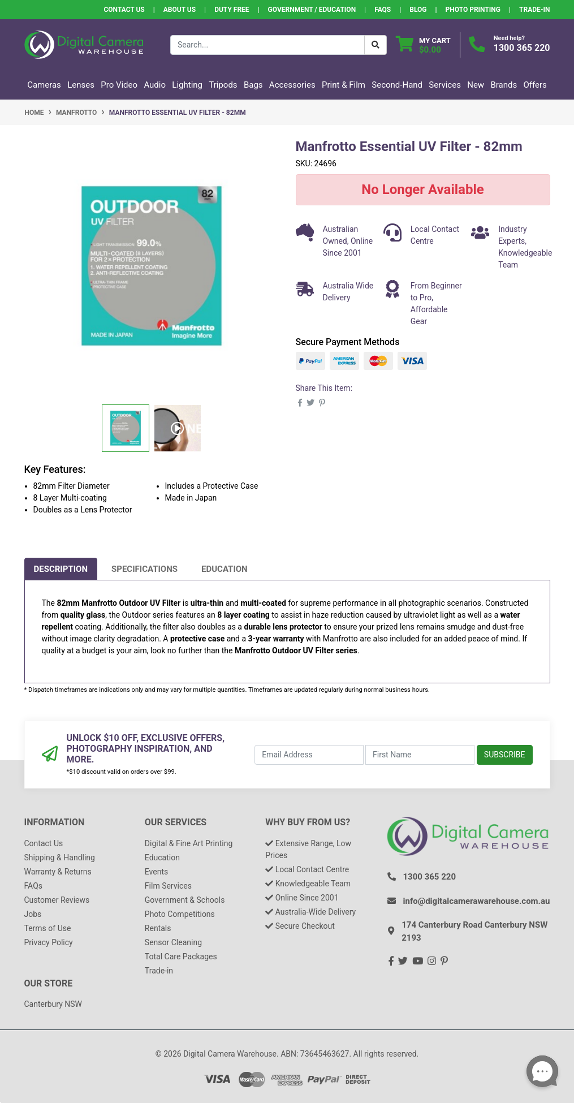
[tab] (61, 569)
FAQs (382, 10)
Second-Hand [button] (397, 85)
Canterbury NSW (53, 1004)
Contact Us (123, 10)
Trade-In (534, 10)
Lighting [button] (187, 85)
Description (61, 569)
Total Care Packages (181, 956)
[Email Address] (309, 755)
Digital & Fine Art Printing (188, 843)
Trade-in (159, 970)
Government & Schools (185, 899)
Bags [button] (253, 85)
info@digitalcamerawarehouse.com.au (476, 901)
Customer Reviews (57, 899)
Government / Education (312, 10)
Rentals (158, 928)
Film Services (168, 885)
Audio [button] (155, 85)
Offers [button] (535, 85)
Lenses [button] (80, 85)
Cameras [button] (44, 85)
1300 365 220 (522, 47)
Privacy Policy (48, 942)
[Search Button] (375, 45)
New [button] (475, 85)
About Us (179, 10)
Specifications (144, 569)
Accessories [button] (292, 85)
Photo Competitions (180, 914)
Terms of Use (47, 928)
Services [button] (445, 85)
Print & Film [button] (343, 85)
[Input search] (267, 45)
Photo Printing (473, 10)
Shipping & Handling (59, 857)
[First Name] (419, 755)
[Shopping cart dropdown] (423, 45)
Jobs (33, 914)
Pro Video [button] (119, 85)
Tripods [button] (223, 85)
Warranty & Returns (58, 871)
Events (156, 871)
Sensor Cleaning (173, 942)
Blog (417, 10)
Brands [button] (503, 85)
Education (224, 569)
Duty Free (231, 10)
